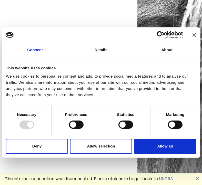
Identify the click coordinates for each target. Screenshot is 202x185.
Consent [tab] (35, 50)
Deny (37, 146)
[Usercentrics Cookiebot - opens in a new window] (160, 35)
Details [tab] (101, 50)
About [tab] (167, 50)
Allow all (165, 146)
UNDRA (166, 179)
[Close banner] (194, 35)
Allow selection (101, 146)
